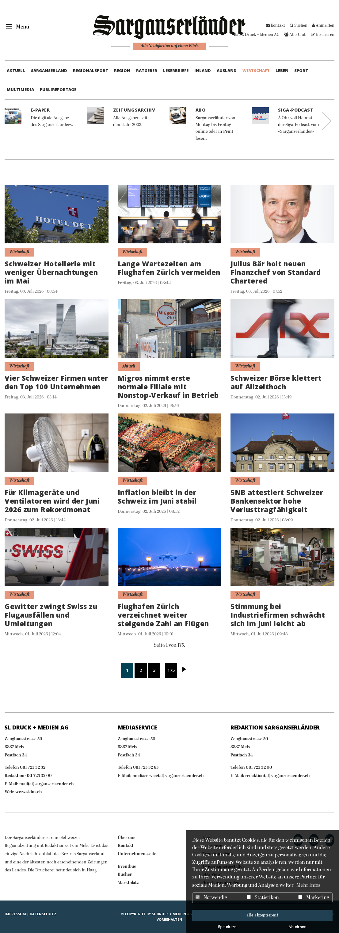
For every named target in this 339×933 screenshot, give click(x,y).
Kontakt (275, 25)
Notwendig (211, 898)
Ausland (227, 70)
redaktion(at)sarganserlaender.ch (277, 776)
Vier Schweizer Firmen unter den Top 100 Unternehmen (56, 382)
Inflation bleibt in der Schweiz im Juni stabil (157, 497)
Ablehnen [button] (297, 927)
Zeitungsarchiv (134, 110)
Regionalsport (90, 70)
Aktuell (16, 70)
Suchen (298, 25)
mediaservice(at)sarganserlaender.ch (168, 776)
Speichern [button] (227, 927)
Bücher (125, 874)
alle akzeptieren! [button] (262, 915)
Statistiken (263, 898)
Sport (301, 70)
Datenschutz (43, 914)
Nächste (184, 670)
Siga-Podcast (296, 110)
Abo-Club (295, 34)
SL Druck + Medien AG (257, 34)
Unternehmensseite (137, 854)
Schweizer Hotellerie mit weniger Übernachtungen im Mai (51, 272)
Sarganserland (49, 70)
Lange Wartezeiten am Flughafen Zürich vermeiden (169, 268)
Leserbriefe (176, 70)
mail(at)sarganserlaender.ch (46, 784)
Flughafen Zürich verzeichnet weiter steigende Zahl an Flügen (163, 615)
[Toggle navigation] (15, 26)
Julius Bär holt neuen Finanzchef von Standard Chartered (275, 272)
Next (326, 121)
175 (171, 670)
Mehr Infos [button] (308, 885)
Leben (282, 70)
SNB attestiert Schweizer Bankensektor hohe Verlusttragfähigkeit (276, 501)
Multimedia (20, 89)
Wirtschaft (256, 70)
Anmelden (323, 25)
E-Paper (40, 110)
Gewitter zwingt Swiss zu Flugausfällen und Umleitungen (51, 615)
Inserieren (322, 34)
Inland (202, 70)
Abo (201, 110)
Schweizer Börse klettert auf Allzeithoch (276, 382)
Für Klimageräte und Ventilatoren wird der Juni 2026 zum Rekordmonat (52, 501)
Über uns (126, 838)
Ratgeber (146, 70)
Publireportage (58, 89)
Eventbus (127, 866)
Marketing (313, 898)
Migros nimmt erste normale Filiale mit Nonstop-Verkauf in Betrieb (168, 386)
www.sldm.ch (28, 792)
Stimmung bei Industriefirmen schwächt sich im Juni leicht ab (277, 615)
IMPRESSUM (15, 914)
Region (122, 70)
